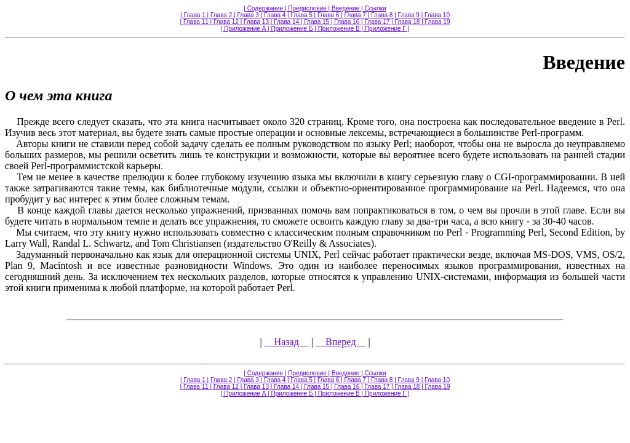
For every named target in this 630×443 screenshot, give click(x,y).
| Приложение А (244, 28)
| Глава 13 (256, 21)
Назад (287, 342)
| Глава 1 (193, 15)
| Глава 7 (354, 15)
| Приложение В (337, 28)
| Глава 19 (435, 21)
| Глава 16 (346, 21)
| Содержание (264, 8)
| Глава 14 (286, 21)
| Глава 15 (316, 21)
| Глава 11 (195, 21)
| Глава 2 (220, 15)
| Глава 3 (247, 15)
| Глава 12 (225, 21)
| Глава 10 (435, 15)
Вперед (340, 342)
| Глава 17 (376, 21)
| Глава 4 (274, 15)
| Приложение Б (291, 28)
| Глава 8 (381, 15)
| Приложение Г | (386, 28)
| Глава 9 (407, 15)
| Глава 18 (406, 21)
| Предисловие (307, 8)
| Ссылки (373, 8)
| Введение (345, 8)
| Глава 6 (327, 15)
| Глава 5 (300, 15)
